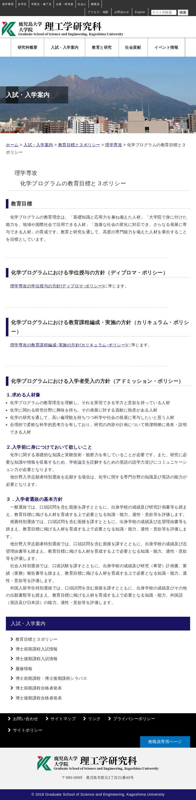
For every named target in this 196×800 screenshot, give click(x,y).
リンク (94, 719)
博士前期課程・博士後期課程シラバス (51, 678)
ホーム (12, 145)
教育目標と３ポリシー (79, 145)
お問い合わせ (25, 719)
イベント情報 (166, 47)
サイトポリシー (28, 730)
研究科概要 (28, 47)
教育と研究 (102, 47)
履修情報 (24, 668)
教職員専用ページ (165, 742)
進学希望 (8, 4)
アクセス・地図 (98, 12)
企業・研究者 (65, 4)
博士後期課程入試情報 (37, 659)
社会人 (82, 4)
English (140, 12)
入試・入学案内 (65, 47)
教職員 (95, 4)
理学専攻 (113, 145)
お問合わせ (121, 12)
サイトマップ (63, 719)
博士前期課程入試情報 (37, 649)
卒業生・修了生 (41, 4)
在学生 (22, 4)
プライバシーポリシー (134, 719)
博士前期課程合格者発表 (39, 688)
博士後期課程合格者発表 (39, 698)
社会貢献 (133, 47)
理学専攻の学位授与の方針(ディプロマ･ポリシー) (57, 286)
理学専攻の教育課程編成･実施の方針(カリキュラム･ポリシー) (68, 345)
